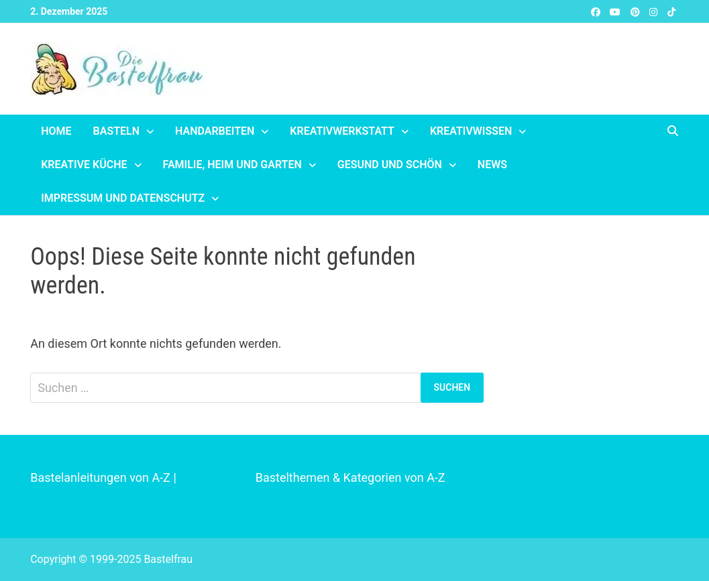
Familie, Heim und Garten (232, 164)
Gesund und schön (389, 164)
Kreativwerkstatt (342, 131)
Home (56, 131)
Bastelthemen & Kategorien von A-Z (350, 477)
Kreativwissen (471, 131)
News (492, 164)
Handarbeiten (214, 131)
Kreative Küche (84, 164)
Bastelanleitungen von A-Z (100, 477)
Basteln (116, 131)
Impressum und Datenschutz (123, 198)
